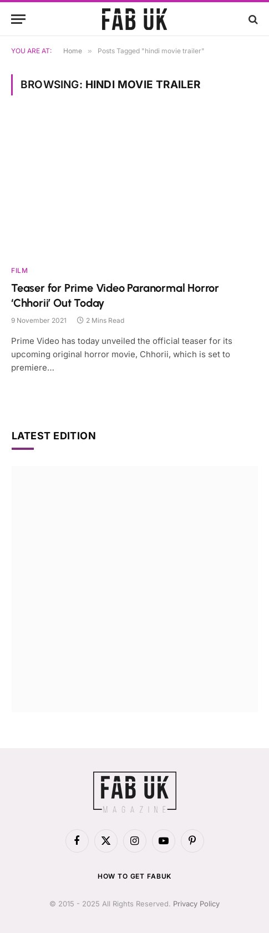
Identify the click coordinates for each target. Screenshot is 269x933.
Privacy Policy (196, 903)
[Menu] (18, 19)
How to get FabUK (134, 876)
